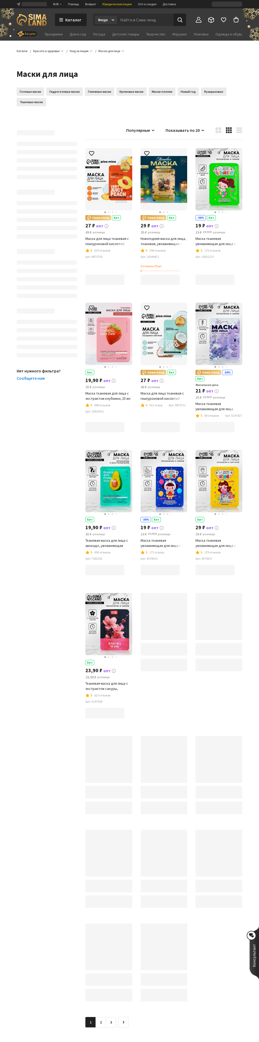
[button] (109, 51)
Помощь (73, 4)
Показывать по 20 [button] (185, 130)
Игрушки (179, 34)
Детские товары (125, 34)
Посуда (99, 34)
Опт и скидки (147, 4)
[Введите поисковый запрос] (145, 20)
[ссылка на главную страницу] (32, 20)
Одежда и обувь (229, 34)
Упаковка (201, 34)
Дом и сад (78, 34)
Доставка (169, 4)
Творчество (155, 34)
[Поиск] (180, 20)
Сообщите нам (31, 378)
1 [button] (91, 1022)
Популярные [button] (140, 130)
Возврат (90, 4)
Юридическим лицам (117, 4)
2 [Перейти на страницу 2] (101, 1022)
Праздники (54, 34)
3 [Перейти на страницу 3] (111, 1022)
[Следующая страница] (123, 1022)
